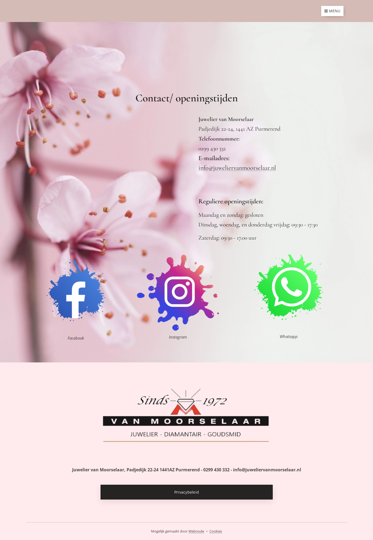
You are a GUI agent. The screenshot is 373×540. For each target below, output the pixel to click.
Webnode (196, 531)
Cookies (215, 531)
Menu (332, 10)
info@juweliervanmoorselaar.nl (237, 168)
